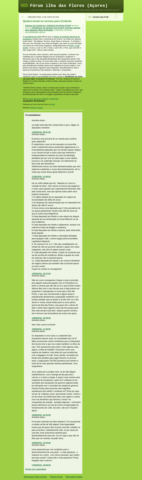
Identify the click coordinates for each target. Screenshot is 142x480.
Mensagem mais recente (35, 477)
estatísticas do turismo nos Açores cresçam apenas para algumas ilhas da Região (52, 29)
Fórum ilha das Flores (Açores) (69, 5)
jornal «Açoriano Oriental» (38, 99)
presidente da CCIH (33, 37)
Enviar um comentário (35, 469)
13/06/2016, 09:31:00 (41, 132)
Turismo (40, 107)
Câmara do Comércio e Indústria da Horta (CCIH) (48, 25)
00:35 (53, 104)
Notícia (33, 107)
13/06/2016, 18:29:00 (41, 318)
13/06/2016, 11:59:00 (41, 176)
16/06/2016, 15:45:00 (41, 443)
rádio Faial (54, 99)
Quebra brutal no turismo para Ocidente (47, 21)
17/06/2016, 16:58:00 (41, 465)
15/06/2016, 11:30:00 (41, 329)
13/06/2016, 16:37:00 (41, 273)
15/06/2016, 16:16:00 (41, 415)
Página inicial (56, 477)
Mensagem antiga (74, 477)
